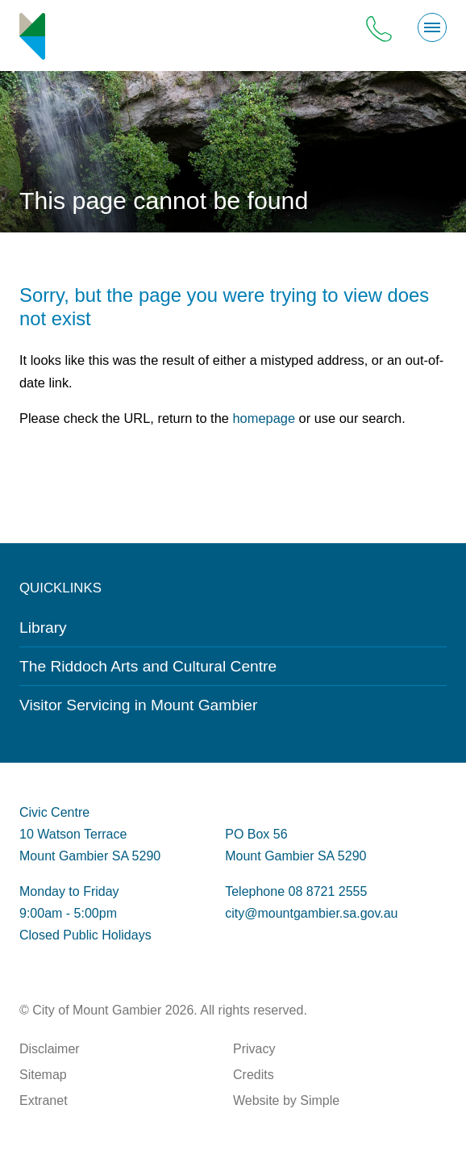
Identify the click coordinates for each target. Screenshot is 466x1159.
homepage (263, 418)
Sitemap (43, 1075)
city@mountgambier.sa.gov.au (311, 913)
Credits (253, 1075)
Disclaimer (49, 1049)
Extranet (43, 1100)
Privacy (254, 1049)
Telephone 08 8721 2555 (296, 891)
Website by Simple (286, 1100)
